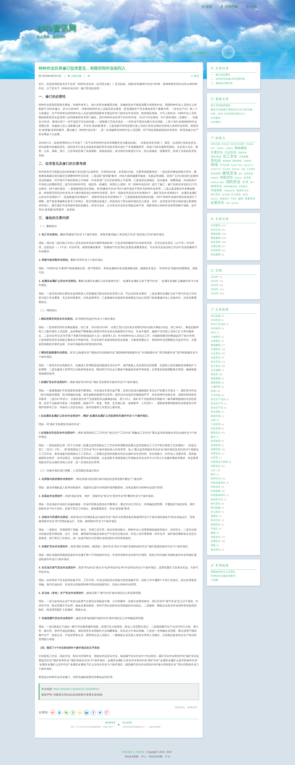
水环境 (247, 177)
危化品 (216, 160)
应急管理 (215, 173)
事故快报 (215, 234)
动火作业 (216, 156)
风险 (228, 203)
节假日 (233, 199)
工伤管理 (251, 169)
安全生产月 (248, 165)
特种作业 (180, 707)
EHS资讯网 (57, 28)
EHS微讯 (215, 118)
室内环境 (235, 169)
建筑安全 (229, 173)
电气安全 (215, 194)
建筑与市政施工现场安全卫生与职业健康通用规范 (238, 109)
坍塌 (214, 165)
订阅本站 (139, 752)
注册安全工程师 (217, 182)
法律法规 (76, 75)
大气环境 (224, 165)
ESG (213, 148)
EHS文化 (215, 229)
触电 (240, 198)
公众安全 (230, 152)
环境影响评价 (229, 191)
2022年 (214, 281)
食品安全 (235, 203)
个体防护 (220, 148)
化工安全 (230, 156)
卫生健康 (244, 156)
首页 (206, 6)
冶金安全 (242, 152)
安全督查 (226, 169)
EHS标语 (250, 144)
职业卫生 (214, 199)
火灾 (245, 182)
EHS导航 (229, 6)
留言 (194, 75)
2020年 (214, 289)
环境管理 (215, 250)
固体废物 (236, 160)
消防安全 (233, 182)
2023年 (214, 277)
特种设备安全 (230, 186)
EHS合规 (215, 144)
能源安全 (224, 198)
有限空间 (192, 707)
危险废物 (227, 161)
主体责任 (229, 148)
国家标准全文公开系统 (223, 572)
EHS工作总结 (237, 144)
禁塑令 (245, 195)
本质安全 (238, 178)
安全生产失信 (236, 165)
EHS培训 (225, 144)
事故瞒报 (241, 147)
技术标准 (248, 173)
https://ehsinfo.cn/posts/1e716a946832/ (76, 688)
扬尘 (241, 174)
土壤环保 (247, 161)
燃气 (252, 182)
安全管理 (215, 242)
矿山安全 (236, 194)
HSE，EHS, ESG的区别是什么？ (228, 113)
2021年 (214, 285)
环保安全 (243, 186)
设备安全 (250, 198)
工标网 (214, 580)
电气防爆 (226, 195)
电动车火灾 (242, 190)
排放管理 (214, 178)
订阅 (251, 6)
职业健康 (215, 254)
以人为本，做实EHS (51, 36)
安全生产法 (216, 169)
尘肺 (243, 169)
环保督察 (216, 190)
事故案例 (215, 238)
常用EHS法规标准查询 (223, 576)
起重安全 (217, 202)
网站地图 (127, 752)
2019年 (214, 293)
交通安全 (217, 152)
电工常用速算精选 (220, 105)
